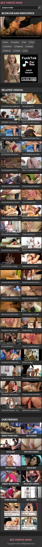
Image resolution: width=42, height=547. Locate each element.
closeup (30, 46)
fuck (32, 42)
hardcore (8, 46)
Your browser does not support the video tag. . (21, 27)
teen (6, 42)
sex (25, 42)
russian (17, 51)
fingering (19, 46)
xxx (26, 51)
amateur (16, 42)
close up (7, 51)
